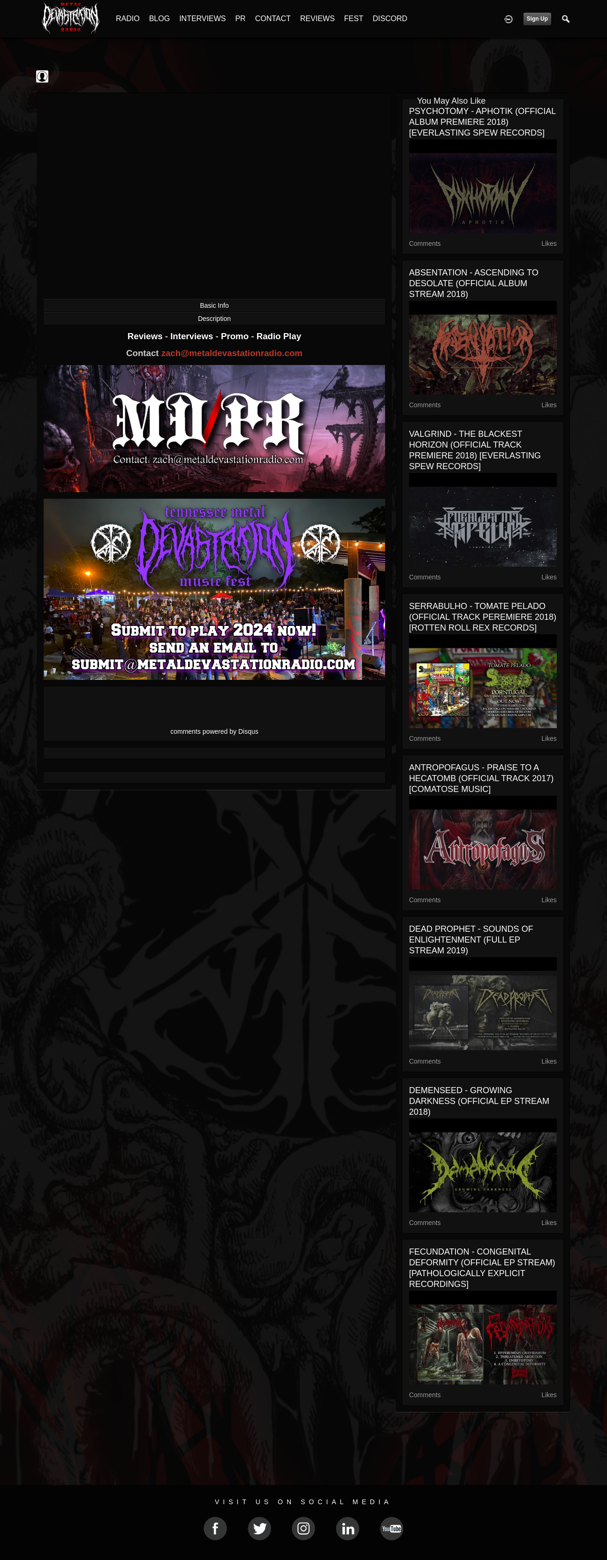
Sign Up (537, 18)
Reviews (146, 336)
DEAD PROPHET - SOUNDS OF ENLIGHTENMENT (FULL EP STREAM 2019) (471, 939)
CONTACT (273, 19)
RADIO (128, 19)
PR (240, 19)
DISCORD (389, 19)
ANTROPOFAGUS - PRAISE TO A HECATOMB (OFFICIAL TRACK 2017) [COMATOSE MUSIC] (481, 778)
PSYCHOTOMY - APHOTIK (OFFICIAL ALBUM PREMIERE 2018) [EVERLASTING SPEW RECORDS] (482, 122)
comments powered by (214, 731)
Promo (236, 336)
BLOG (159, 19)
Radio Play (279, 336)
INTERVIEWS (202, 19)
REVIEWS (317, 19)
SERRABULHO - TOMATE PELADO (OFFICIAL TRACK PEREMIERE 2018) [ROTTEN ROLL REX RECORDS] (482, 616)
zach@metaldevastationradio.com (232, 353)
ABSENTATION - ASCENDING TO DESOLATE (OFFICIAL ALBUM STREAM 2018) (474, 283)
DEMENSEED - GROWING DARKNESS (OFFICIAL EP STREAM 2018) (479, 1101)
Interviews (192, 336)
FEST (354, 19)
